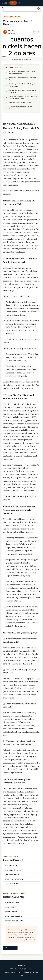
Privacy (35, 972)
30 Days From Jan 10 (12, 902)
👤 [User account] (19, 3)
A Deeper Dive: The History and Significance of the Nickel (22, 91)
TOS (21, 975)
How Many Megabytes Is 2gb (14, 921)
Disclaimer (27, 972)
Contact (19, 972)
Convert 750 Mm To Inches (13, 916)
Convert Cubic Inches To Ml (14, 879)
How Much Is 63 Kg (11, 911)
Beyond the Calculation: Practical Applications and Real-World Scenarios (23, 97)
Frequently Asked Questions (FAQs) (20, 102)
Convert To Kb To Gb (11, 907)
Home (7, 972)
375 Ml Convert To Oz (12, 875)
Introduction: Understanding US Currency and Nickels (23, 79)
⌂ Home (13, 3)
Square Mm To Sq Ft (11, 884)
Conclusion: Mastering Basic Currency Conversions (20, 108)
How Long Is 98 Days (11, 865)
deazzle (4, 3)
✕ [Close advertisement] (38, 8)
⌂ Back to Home (10, 948)
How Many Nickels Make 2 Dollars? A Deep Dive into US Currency (22, 72)
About (13, 972)
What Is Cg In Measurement (14, 870)
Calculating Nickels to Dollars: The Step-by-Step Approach (22, 85)
